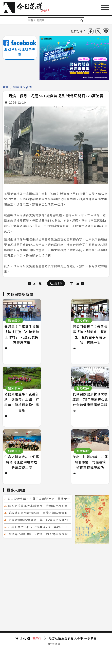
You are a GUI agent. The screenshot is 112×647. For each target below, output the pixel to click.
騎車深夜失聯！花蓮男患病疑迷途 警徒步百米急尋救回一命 (50, 442)
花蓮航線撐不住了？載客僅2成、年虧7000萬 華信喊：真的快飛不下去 (58, 470)
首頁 (6, 87)
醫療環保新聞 (22, 87)
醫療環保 (66, 593)
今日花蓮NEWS (80, 640)
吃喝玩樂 (102, 593)
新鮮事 (49, 598)
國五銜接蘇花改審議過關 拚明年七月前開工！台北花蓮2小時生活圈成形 (59, 449)
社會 (18, 593)
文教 (52, 593)
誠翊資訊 (71, 644)
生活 (41, 593)
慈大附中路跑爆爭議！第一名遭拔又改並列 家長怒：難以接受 (52, 463)
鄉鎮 (30, 593)
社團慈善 (84, 593)
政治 (7, 593)
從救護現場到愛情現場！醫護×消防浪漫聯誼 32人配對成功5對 (53, 456)
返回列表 (56, 283)
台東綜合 (65, 598)
